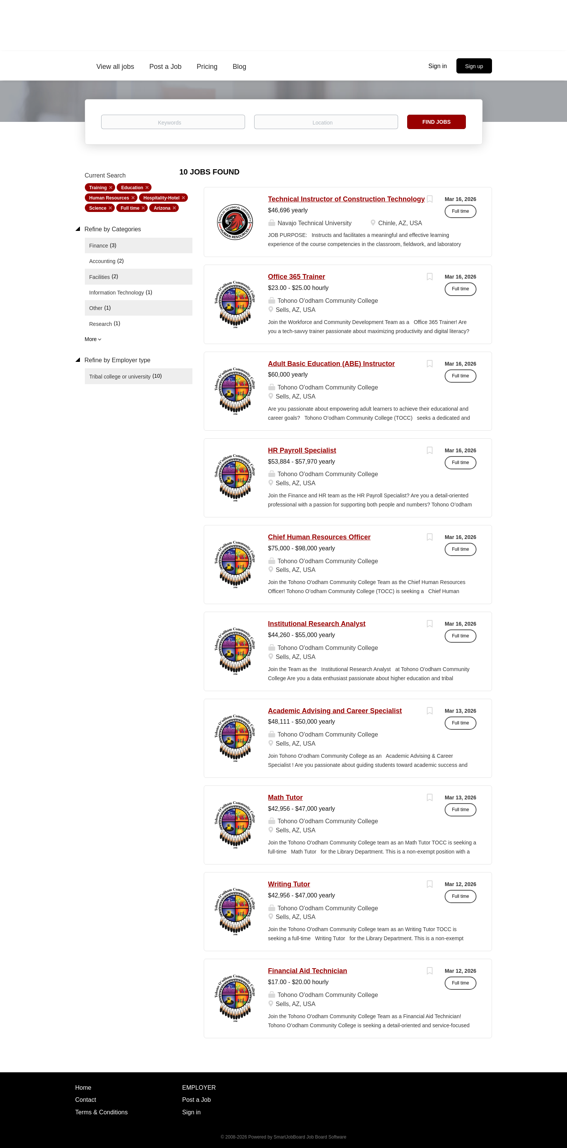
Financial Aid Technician (307, 971)
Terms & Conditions (101, 1112)
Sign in (437, 66)
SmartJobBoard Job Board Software (309, 1137)
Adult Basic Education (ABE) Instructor (331, 364)
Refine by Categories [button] (112, 229)
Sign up (474, 66)
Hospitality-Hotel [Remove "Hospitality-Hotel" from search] (162, 198)
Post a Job (196, 1100)
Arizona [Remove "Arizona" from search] (162, 208)
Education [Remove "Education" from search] (132, 187)
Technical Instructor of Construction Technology (346, 199)
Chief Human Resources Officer (319, 537)
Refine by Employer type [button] (117, 360)
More (91, 339)
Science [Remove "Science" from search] (97, 208)
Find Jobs (436, 122)
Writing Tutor (289, 884)
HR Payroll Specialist (302, 450)
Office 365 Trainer (296, 276)
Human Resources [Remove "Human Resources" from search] (109, 198)
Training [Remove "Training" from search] (98, 187)
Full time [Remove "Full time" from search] (130, 208)
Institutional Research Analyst (317, 624)
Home (83, 1087)
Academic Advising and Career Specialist (335, 711)
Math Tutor (285, 797)
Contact (85, 1100)
